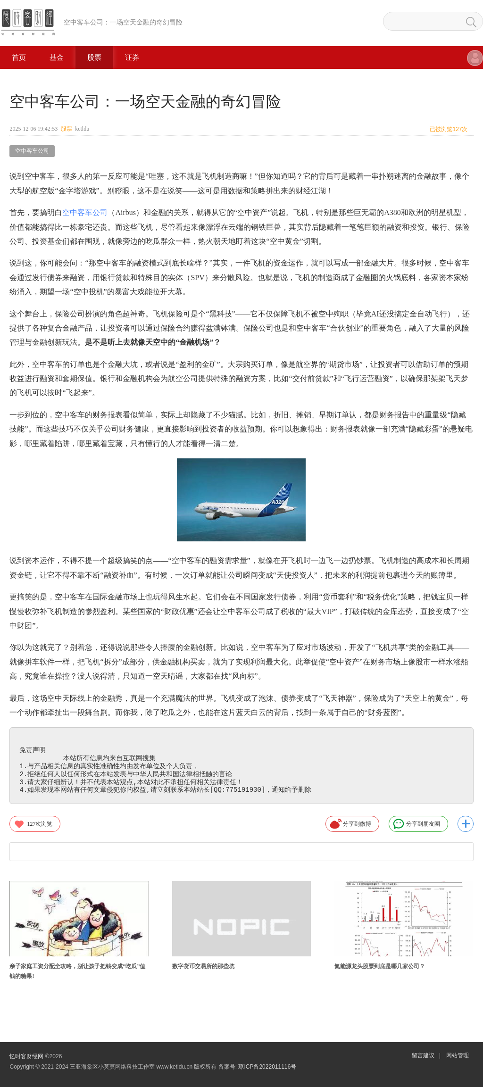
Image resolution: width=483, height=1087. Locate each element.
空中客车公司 (32, 151)
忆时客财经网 (26, 1056)
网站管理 (457, 1055)
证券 (132, 57)
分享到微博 (350, 824)
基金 (57, 57)
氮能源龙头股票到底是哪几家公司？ (379, 966)
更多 (466, 824)
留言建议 (423, 1055)
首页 (19, 57)
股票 (94, 57)
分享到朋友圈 (416, 824)
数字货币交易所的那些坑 (203, 966)
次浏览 (33, 824)
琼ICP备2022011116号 (267, 1066)
